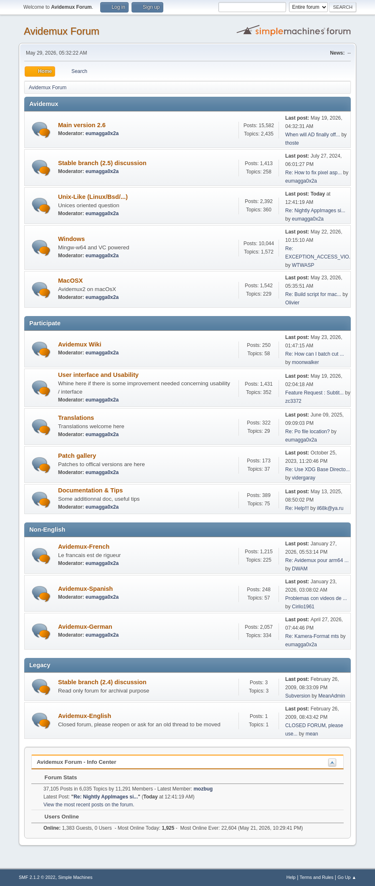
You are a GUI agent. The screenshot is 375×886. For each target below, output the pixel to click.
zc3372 (293, 401)
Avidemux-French (83, 546)
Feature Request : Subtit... (314, 393)
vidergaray (303, 478)
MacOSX (70, 280)
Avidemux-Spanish (85, 588)
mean (312, 734)
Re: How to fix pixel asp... (313, 173)
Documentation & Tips (90, 490)
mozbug (203, 789)
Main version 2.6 (82, 125)
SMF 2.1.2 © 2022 (37, 877)
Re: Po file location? (307, 431)
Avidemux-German (85, 626)
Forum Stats (56, 777)
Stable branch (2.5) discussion (102, 163)
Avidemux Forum (61, 31)
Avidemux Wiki (79, 344)
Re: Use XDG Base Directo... (317, 469)
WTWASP (303, 265)
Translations (76, 417)
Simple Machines (75, 877)
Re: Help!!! (297, 508)
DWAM (300, 569)
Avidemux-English (84, 716)
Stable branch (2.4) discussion (102, 682)
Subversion (297, 696)
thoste (292, 143)
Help (291, 877)
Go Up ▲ (346, 877)
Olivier (292, 303)
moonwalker (305, 362)
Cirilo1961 (303, 607)
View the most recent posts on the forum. (88, 805)
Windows (71, 239)
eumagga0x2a (102, 133)
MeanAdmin (331, 696)
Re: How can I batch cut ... (314, 354)
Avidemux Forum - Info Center (77, 762)
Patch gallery (77, 455)
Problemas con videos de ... (316, 598)
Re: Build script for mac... (313, 294)
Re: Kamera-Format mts (312, 636)
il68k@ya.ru (330, 508)
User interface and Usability (98, 374)
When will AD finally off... (312, 135)
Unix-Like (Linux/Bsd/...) (93, 196)
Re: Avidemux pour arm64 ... (317, 560)
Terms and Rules (317, 877)
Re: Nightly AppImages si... (315, 210)
